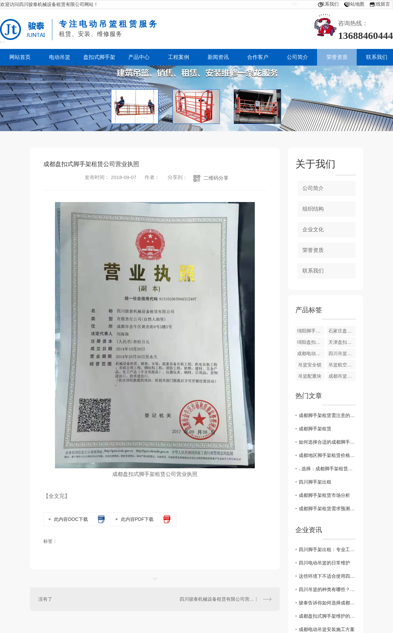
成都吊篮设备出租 (342, 376)
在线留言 (380, 4)
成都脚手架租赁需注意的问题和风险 (327, 415)
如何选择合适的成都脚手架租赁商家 (327, 442)
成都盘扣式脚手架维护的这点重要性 (327, 616)
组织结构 (313, 209)
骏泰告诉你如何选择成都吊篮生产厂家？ (327, 602)
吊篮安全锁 (309, 364)
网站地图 (355, 4)
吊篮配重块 (309, 376)
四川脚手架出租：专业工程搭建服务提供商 (327, 549)
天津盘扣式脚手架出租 (342, 342)
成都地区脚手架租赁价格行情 (327, 455)
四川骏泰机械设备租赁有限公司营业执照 (221, 599)
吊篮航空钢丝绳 (342, 364)
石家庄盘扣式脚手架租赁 (342, 330)
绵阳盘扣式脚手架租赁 (310, 342)
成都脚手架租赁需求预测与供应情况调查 (327, 508)
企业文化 (313, 229)
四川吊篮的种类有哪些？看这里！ (327, 589)
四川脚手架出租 (315, 482)
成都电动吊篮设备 (310, 353)
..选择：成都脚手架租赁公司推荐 (327, 468)
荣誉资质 (313, 250)
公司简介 (313, 188)
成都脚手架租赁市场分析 (324, 495)
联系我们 (329, 4)
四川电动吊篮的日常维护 (324, 562)
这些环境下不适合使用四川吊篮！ (327, 576)
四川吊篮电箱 (342, 353)
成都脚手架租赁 (315, 428)
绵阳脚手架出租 (310, 330)
